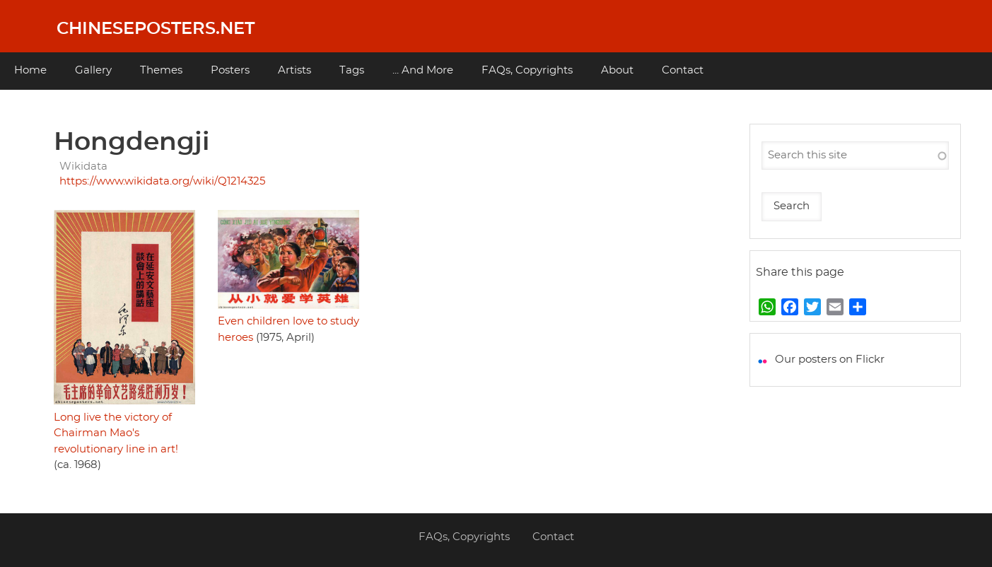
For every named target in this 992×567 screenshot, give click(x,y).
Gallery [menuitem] (93, 70)
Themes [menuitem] (161, 70)
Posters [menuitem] (230, 70)
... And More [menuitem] (422, 70)
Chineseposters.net (156, 29)
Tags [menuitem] (351, 70)
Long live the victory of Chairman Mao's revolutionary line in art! (116, 433)
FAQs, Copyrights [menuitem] (527, 70)
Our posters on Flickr (830, 359)
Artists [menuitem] (294, 70)
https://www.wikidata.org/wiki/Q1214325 (162, 181)
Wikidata (83, 166)
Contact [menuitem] (683, 70)
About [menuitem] (617, 70)
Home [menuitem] (30, 70)
